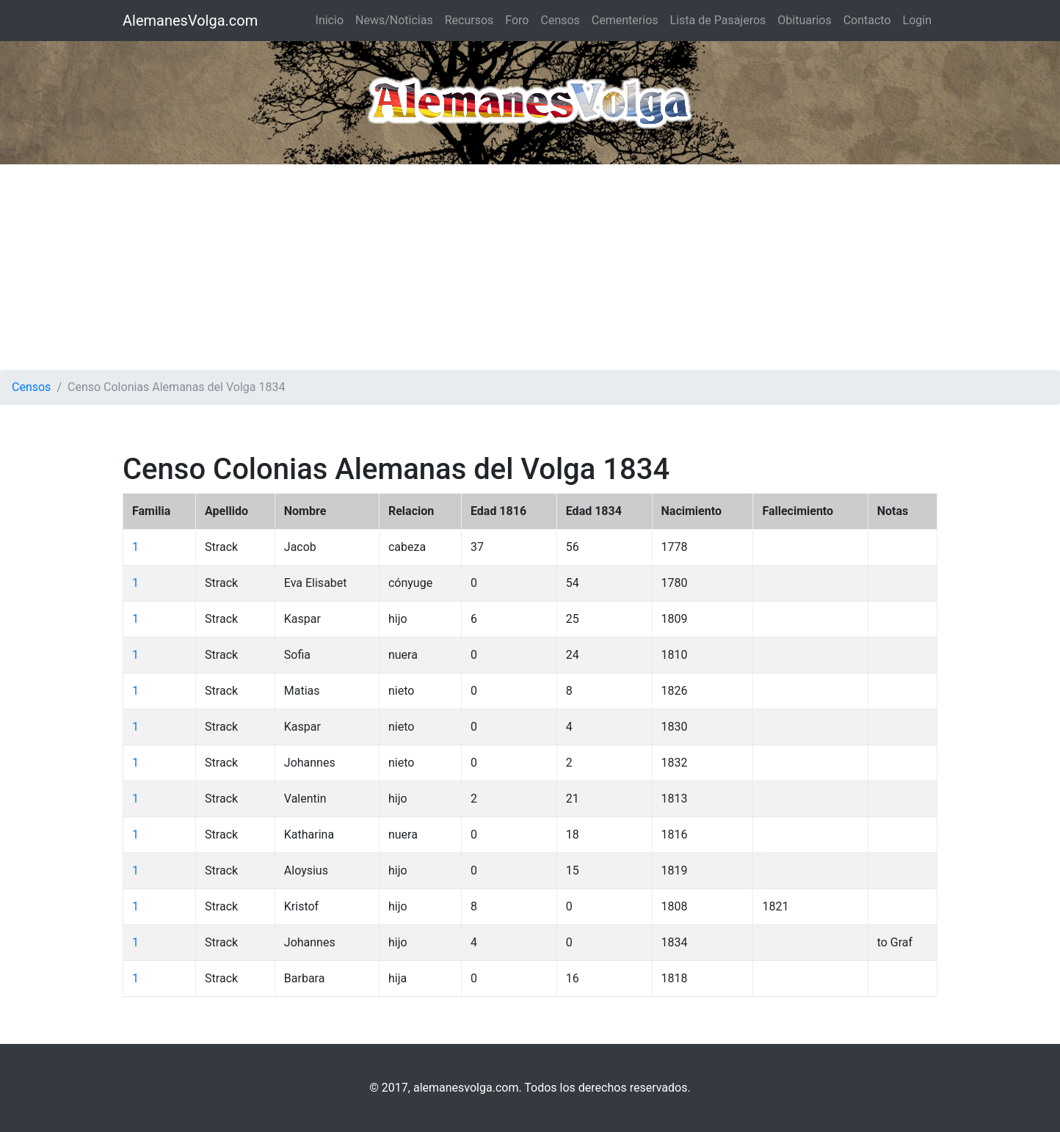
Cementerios (625, 20)
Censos (559, 20)
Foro (517, 20)
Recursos (469, 20)
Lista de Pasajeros (718, 20)
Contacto (867, 20)
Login (917, 20)
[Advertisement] (530, 267)
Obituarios (804, 20)
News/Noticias (394, 20)
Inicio (330, 20)
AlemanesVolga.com (190, 20)
